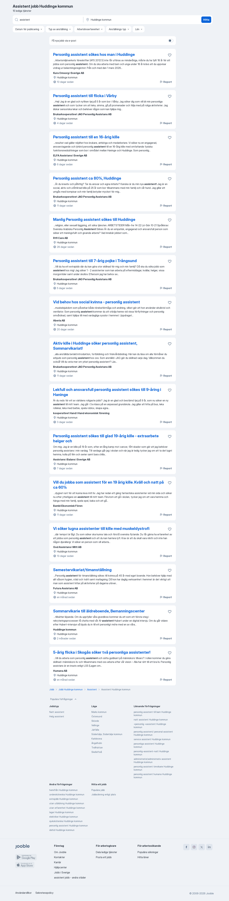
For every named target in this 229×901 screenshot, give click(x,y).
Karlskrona (96, 738)
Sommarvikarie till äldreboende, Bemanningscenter (99, 611)
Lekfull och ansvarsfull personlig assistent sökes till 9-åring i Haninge (107, 392)
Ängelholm (96, 743)
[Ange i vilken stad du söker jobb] (119, 19)
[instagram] (194, 847)
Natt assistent (56, 712)
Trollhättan (97, 747)
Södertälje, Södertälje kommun (106, 734)
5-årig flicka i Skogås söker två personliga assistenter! (101, 652)
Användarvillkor (23, 892)
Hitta (206, 19)
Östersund (96, 716)
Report (166, 81)
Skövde (95, 720)
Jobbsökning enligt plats (103, 794)
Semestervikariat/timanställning (82, 570)
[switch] (170, 40)
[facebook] (186, 847)
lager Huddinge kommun (61, 812)
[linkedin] (209, 847)
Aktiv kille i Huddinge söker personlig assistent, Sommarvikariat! (95, 346)
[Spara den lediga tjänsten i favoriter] (169, 55)
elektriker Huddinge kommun (63, 816)
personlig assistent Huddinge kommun (68, 825)
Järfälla (95, 729)
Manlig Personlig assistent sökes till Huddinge (94, 219)
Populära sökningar (148, 852)
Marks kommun (99, 712)
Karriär (57, 862)
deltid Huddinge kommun (61, 830)
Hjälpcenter (60, 867)
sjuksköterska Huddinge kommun (66, 821)
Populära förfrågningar (63, 699)
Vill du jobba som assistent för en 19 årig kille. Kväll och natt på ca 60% (108, 485)
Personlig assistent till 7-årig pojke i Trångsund (95, 260)
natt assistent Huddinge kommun (151, 719)
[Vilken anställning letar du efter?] (48, 19)
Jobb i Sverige (62, 872)
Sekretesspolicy (44, 892)
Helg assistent (56, 716)
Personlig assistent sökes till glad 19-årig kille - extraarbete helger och (106, 438)
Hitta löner (143, 857)
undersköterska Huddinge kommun (66, 794)
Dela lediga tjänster (106, 852)
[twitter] (201, 847)
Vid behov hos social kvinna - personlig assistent (96, 302)
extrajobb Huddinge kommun (63, 799)
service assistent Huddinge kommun (152, 739)
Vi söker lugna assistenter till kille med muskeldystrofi (101, 528)
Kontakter (59, 857)
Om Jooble (60, 852)
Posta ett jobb (104, 857)
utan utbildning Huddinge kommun (66, 803)
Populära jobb (98, 790)
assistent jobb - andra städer (70, 877)
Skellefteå (96, 752)
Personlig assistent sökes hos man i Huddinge (94, 54)
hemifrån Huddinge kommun (63, 790)
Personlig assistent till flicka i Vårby (85, 95)
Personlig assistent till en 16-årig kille (86, 137)
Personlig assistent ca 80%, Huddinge (87, 178)
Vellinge (95, 725)
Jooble (210, 893)
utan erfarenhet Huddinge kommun (67, 807)
